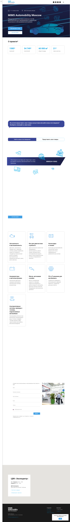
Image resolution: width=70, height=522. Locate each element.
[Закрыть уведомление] (67, 514)
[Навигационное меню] (1, 1)
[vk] (53, 2)
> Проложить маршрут (15, 490)
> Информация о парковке (16, 492)
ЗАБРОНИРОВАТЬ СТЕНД (15, 28)
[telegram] (58, 2)
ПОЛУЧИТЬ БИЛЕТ (15, 32)
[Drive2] (60, 2)
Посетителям (49, 511)
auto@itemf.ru (59, 511)
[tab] (22, 139)
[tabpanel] (36, 164)
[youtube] (55, 2)
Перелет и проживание (50, 512)
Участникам (49, 509)
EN (63, 2)
